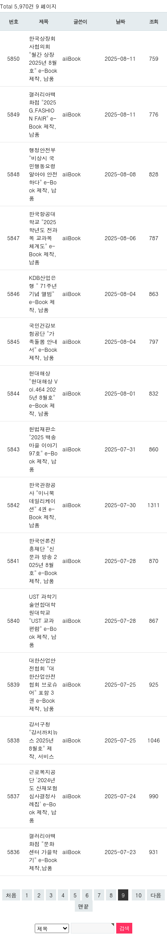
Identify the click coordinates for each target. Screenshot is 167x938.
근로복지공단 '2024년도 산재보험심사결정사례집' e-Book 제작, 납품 (43, 796)
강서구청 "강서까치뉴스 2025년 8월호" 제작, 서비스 (43, 740)
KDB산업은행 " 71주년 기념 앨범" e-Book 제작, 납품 (43, 293)
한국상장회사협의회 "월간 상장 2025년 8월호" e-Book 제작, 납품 (43, 58)
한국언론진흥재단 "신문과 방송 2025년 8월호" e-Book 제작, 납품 (43, 560)
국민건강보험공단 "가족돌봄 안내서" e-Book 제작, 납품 (43, 341)
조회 (154, 21)
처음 (11, 895)
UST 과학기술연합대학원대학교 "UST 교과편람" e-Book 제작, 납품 (43, 620)
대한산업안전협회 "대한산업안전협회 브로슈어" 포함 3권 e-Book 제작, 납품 (43, 684)
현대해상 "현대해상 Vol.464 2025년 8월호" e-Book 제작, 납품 (43, 393)
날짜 (120, 21)
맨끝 (83, 906)
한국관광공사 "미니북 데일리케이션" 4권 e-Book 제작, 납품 (42, 505)
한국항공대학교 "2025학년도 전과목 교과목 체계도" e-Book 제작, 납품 (43, 238)
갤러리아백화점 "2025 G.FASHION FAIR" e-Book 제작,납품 (42, 114)
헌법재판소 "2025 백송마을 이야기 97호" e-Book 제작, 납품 (43, 449)
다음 (156, 895)
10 (138, 895)
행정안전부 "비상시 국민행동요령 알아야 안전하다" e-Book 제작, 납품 (43, 174)
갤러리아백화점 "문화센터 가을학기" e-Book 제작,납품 (43, 851)
